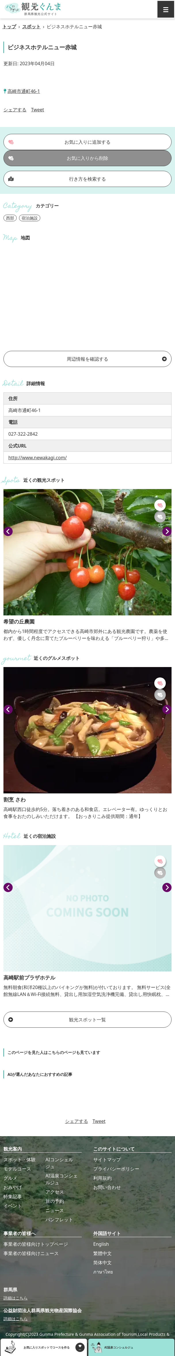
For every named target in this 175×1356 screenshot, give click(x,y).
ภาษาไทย (103, 1272)
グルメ (10, 1178)
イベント (12, 1206)
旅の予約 (54, 1201)
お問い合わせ (107, 1187)
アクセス (54, 1192)
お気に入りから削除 (58, 158)
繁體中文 (102, 1253)
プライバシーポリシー (116, 1169)
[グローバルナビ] (165, 9)
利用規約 (102, 1178)
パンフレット (59, 1219)
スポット (31, 26)
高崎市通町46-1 (23, 91)
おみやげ (12, 1187)
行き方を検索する (57, 178)
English (101, 1244)
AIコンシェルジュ (59, 1163)
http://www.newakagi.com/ (37, 457)
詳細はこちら (15, 1298)
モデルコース (17, 1169)
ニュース (54, 1210)
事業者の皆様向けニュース (31, 1253)
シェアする (14, 109)
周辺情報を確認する (117, 358)
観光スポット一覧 (57, 1019)
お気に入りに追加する (59, 141)
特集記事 (12, 1196)
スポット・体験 (19, 1159)
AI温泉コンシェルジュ (61, 1179)
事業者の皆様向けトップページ (35, 1244)
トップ (9, 26)
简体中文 (102, 1262)
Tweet (37, 109)
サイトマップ (107, 1159)
